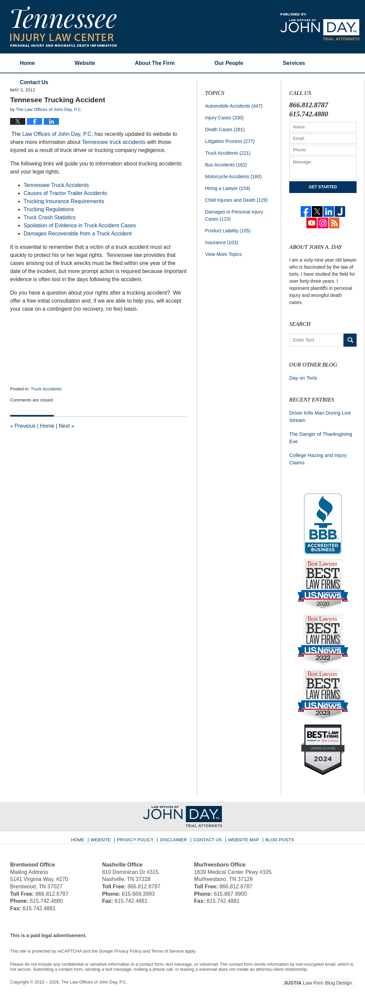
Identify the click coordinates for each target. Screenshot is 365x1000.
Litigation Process (230, 141)
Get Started (323, 187)
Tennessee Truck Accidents (56, 185)
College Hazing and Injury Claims (316, 456)
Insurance (221, 242)
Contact (34, 82)
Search (350, 340)
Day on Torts (302, 377)
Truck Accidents (46, 388)
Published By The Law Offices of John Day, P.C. (319, 26)
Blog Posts (276, 834)
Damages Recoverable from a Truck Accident (78, 233)
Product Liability (228, 230)
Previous (23, 426)
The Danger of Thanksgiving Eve (319, 436)
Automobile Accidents (233, 106)
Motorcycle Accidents (233, 176)
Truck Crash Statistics (50, 217)
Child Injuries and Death (236, 200)
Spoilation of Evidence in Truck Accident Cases (80, 225)
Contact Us (208, 834)
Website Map (241, 834)
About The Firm (155, 63)
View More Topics (223, 254)
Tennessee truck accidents (113, 142)
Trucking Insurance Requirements (64, 201)
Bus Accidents (226, 164)
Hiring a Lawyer (227, 188)
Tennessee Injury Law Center (63, 26)
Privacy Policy (139, 834)
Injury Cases (224, 117)
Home (27, 63)
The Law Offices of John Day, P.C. (94, 979)
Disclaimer (175, 834)
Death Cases (225, 129)
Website (84, 63)
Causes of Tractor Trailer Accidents (65, 193)
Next (66, 426)
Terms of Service (167, 948)
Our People (228, 63)
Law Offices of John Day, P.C (56, 134)
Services (294, 63)
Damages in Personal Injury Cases (234, 215)
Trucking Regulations (49, 209)
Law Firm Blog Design (323, 979)
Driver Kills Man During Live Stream (318, 416)
